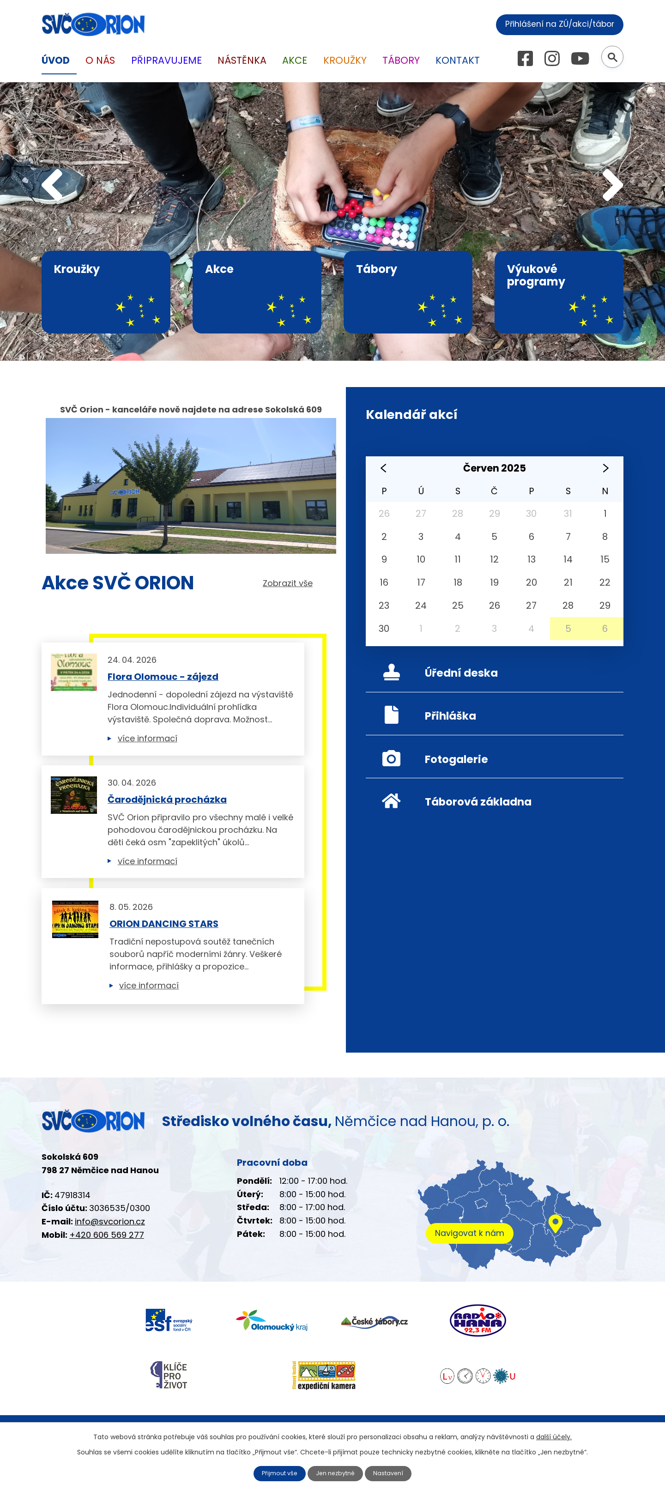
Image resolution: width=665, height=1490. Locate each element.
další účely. (554, 1436)
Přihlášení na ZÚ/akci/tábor (553, 23)
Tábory (401, 60)
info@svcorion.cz (110, 1247)
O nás (100, 60)
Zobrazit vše (288, 583)
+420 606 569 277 (106, 1260)
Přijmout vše (276, 1473)
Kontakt (457, 60)
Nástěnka (242, 60)
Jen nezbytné (336, 1473)
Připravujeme (166, 60)
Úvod (56, 60)
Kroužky (345, 60)
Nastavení (393, 1473)
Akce (294, 60)
